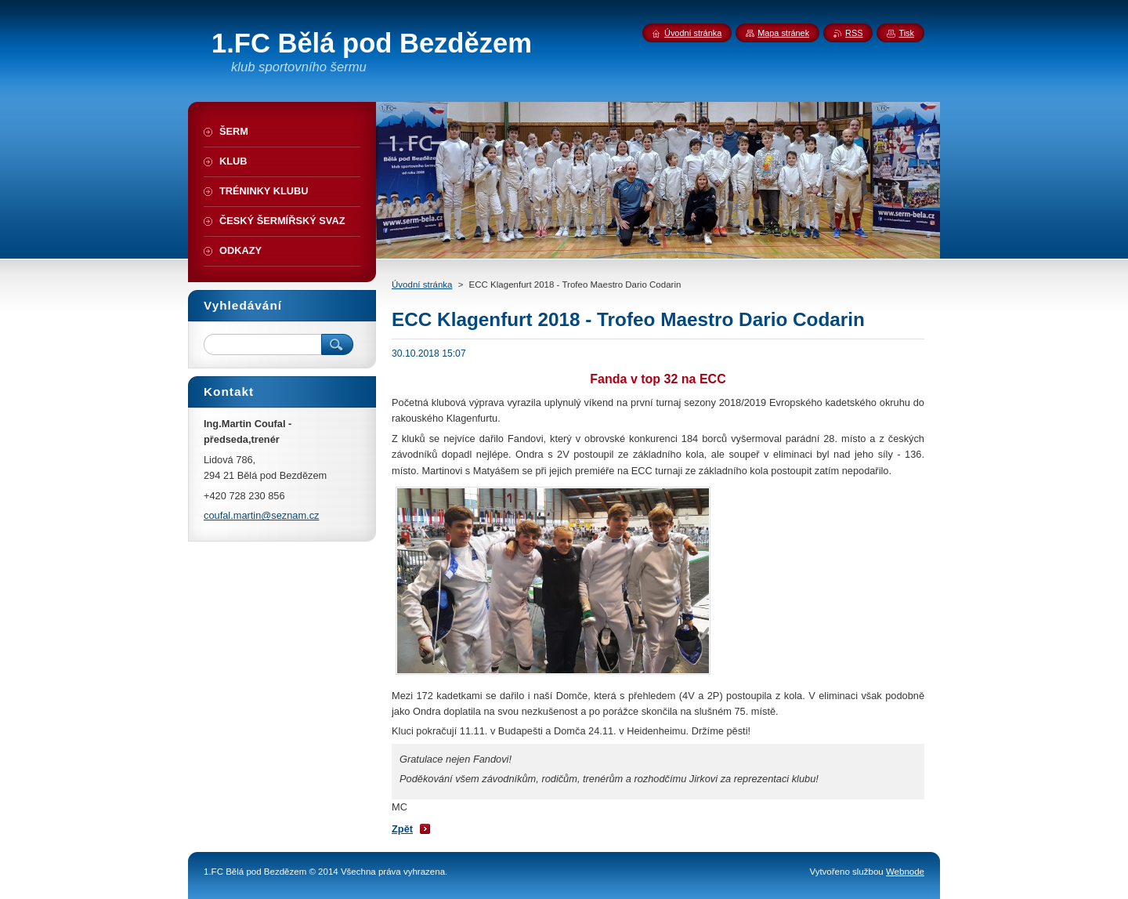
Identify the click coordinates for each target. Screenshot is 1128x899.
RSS (853, 33)
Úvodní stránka (422, 284)
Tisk (906, 33)
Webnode (905, 871)
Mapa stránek (783, 33)
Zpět (402, 829)
